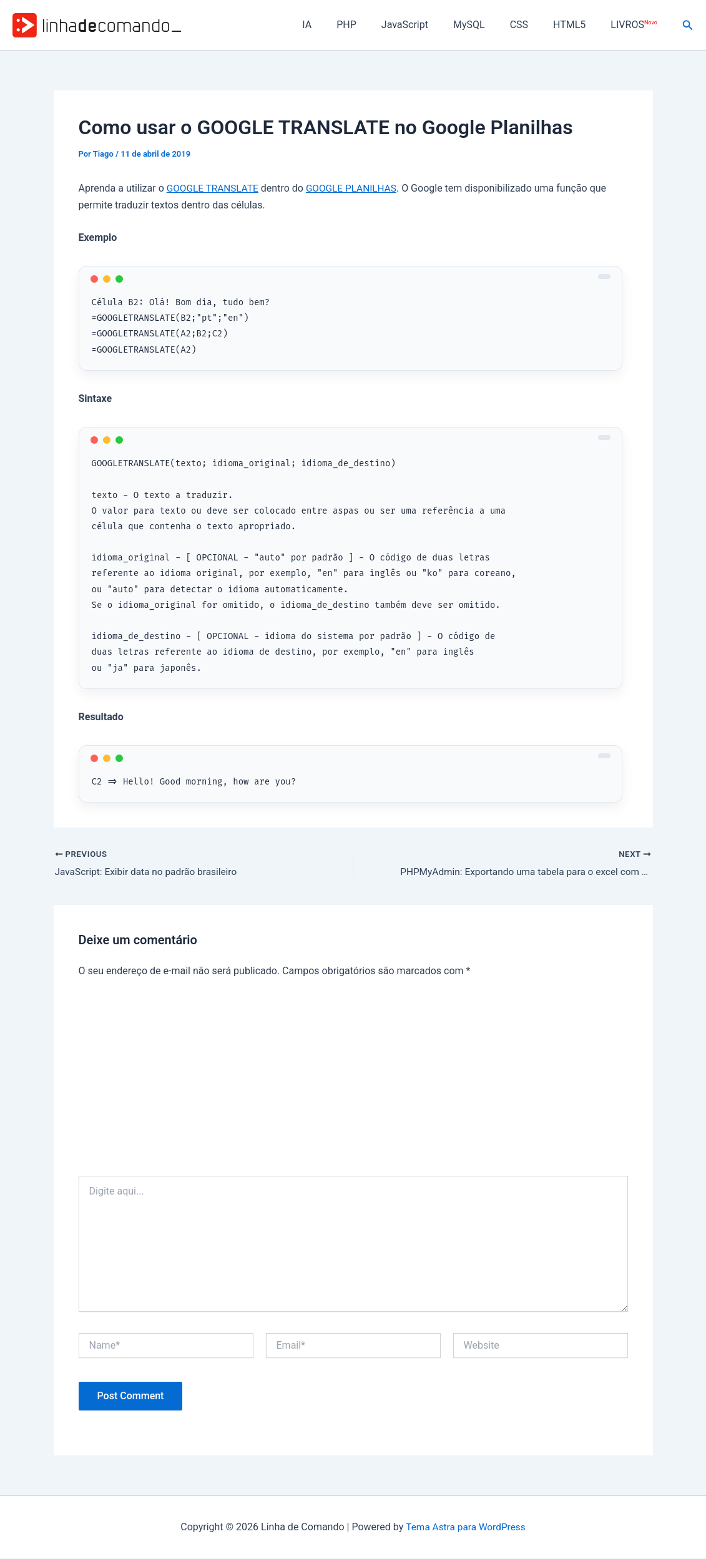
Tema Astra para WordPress (465, 1527)
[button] (688, 25)
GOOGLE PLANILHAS (357, 188)
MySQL (487, 25)
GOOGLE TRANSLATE (214, 188)
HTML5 (577, 25)
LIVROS (636, 25)
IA (339, 25)
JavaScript (427, 25)
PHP (374, 25)
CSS (531, 25)
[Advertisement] (353, 1082)
